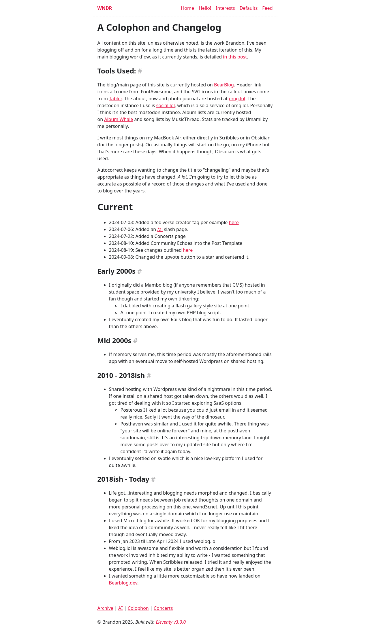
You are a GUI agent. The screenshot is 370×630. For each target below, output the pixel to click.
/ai (160, 229)
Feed (267, 8)
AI (120, 608)
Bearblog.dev (123, 583)
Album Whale (118, 119)
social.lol (165, 105)
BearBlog (224, 85)
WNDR (104, 8)
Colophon (138, 608)
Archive (105, 608)
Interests (225, 8)
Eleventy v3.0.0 (171, 622)
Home (187, 8)
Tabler (115, 98)
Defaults (249, 8)
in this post (235, 57)
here (233, 222)
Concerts (163, 608)
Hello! (205, 8)
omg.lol (237, 98)
